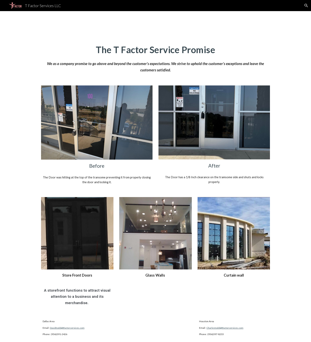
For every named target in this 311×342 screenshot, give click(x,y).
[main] (155, 50)
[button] (306, 5)
